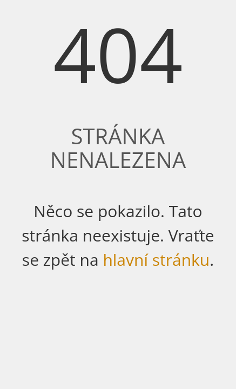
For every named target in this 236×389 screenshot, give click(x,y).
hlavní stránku (156, 260)
